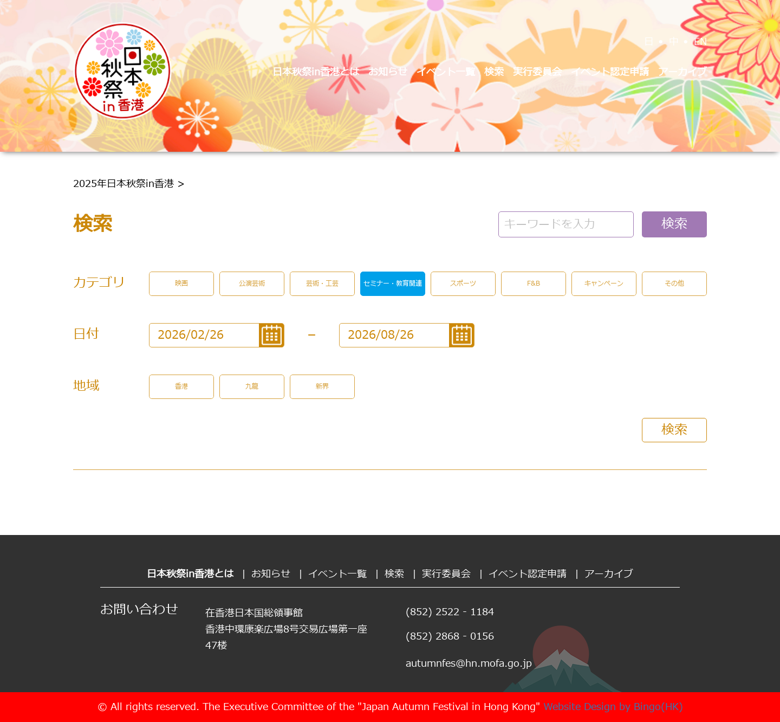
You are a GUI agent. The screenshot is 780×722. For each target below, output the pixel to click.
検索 (494, 72)
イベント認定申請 (610, 72)
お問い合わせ (139, 610)
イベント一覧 (446, 72)
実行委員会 (537, 72)
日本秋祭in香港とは (315, 72)
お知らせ (387, 72)
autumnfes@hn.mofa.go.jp (469, 663)
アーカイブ (682, 72)
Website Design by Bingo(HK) (613, 707)
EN (700, 42)
